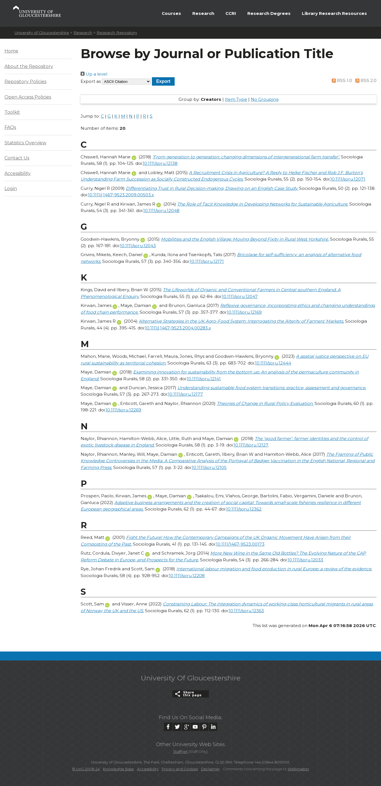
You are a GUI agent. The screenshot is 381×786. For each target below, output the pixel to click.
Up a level (94, 74)
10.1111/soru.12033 (305, 559)
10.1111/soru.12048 (161, 210)
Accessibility (17, 173)
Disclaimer (210, 769)
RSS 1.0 (341, 80)
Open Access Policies (27, 97)
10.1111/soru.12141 (204, 378)
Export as (91, 81)
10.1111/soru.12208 (187, 575)
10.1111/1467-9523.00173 (240, 544)
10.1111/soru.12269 (123, 410)
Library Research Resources (334, 13)
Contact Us (16, 158)
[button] (163, 81)
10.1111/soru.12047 (240, 296)
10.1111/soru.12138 (160, 163)
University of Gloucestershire (42, 32)
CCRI (230, 13)
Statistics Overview (25, 142)
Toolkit (12, 112)
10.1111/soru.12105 (209, 467)
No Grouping (265, 99)
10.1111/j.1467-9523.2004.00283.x (178, 328)
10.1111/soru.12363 (246, 610)
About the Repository (28, 66)
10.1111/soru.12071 (347, 179)
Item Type (236, 99)
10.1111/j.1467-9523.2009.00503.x (121, 194)
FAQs (10, 127)
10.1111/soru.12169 (244, 312)
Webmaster (298, 769)
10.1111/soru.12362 (243, 509)
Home (11, 51)
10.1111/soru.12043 (138, 245)
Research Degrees (269, 13)
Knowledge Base (118, 769)
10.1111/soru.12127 (251, 445)
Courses (171, 13)
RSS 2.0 (365, 80)
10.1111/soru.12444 (273, 363)
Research (203, 13)
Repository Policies (25, 81)
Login (10, 188)
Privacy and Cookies (180, 769)
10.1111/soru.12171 (207, 261)
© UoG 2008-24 (86, 769)
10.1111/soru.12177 (185, 394)
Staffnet (180, 751)
